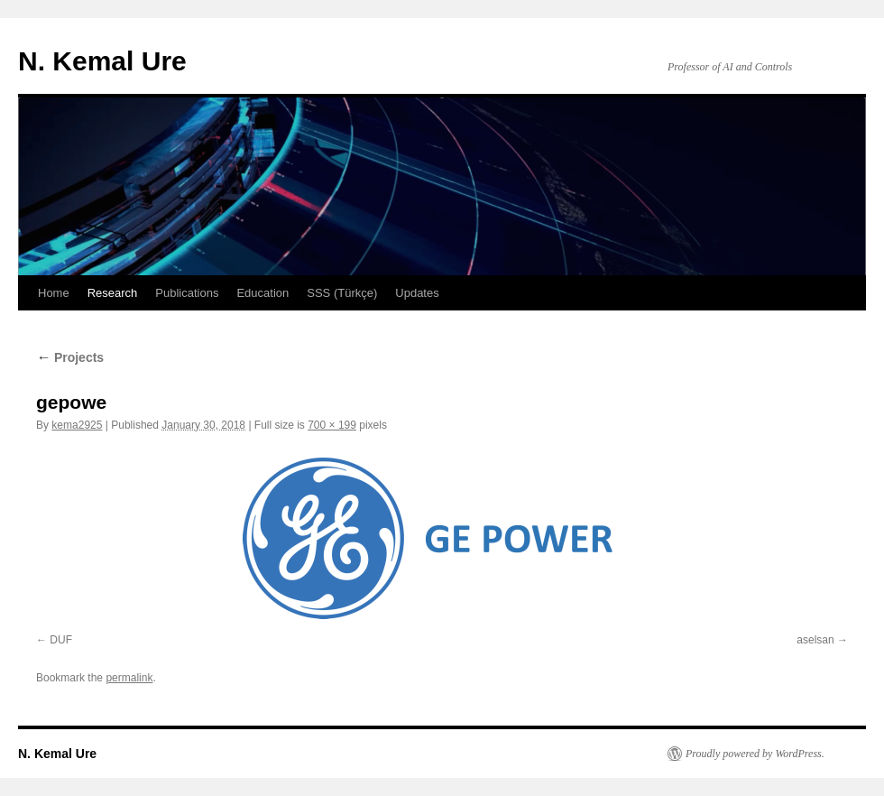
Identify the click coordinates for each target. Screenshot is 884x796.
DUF (61, 640)
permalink (129, 677)
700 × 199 (332, 425)
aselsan (815, 640)
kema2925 (76, 425)
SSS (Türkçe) (342, 293)
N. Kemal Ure (102, 61)
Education (262, 293)
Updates (416, 293)
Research (112, 293)
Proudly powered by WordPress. (755, 753)
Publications (186, 293)
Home (53, 293)
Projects (70, 357)
